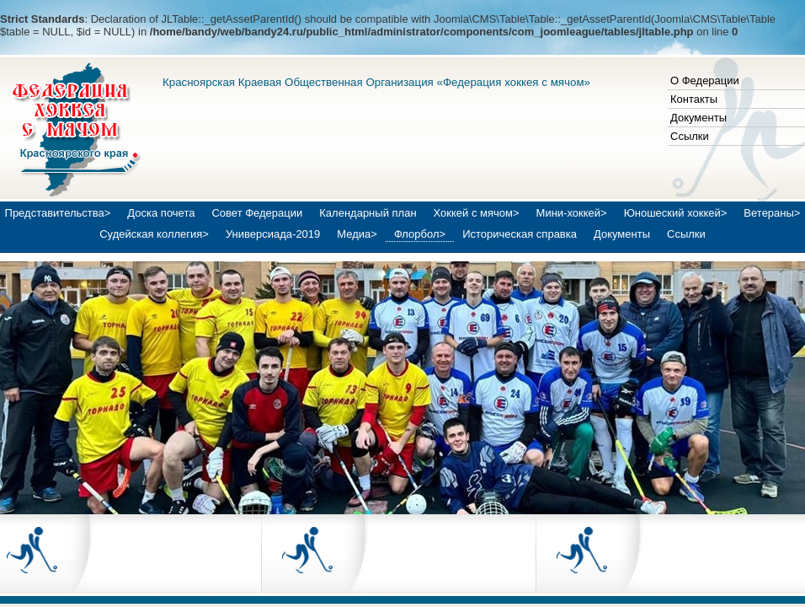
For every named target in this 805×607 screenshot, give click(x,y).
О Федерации (704, 80)
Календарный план (367, 213)
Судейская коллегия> (154, 234)
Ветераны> (772, 213)
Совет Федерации (256, 213)
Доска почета (161, 213)
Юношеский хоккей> (676, 213)
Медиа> (357, 234)
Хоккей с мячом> (477, 213)
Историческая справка (519, 234)
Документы (698, 117)
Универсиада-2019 (273, 234)
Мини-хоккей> (571, 213)
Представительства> (58, 213)
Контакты (693, 99)
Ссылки (689, 136)
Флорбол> (419, 234)
